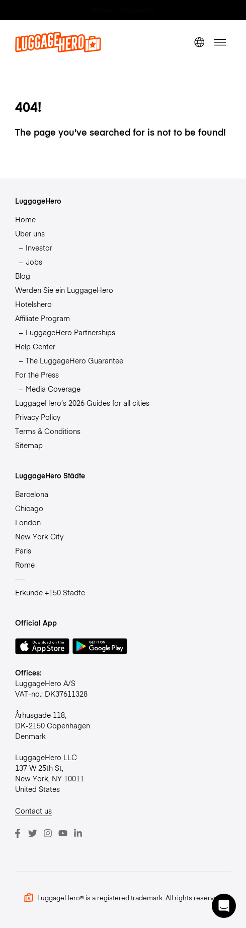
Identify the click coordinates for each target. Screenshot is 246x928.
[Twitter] (33, 833)
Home (25, 219)
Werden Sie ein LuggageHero (64, 290)
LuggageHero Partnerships (70, 332)
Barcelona (31, 494)
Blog (22, 276)
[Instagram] (48, 833)
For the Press (37, 374)
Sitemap (29, 445)
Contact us (33, 811)
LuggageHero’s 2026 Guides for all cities (82, 403)
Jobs (34, 262)
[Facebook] (18, 833)
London (28, 522)
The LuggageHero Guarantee (74, 360)
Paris (23, 550)
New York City (39, 536)
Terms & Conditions (47, 431)
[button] (224, 906)
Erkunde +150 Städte (50, 592)
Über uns (30, 233)
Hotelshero (33, 304)
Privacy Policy (37, 417)
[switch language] (199, 42)
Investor (39, 247)
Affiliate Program (42, 318)
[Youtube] (63, 833)
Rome (25, 565)
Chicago (29, 508)
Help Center (35, 346)
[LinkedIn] (78, 833)
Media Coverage (53, 389)
